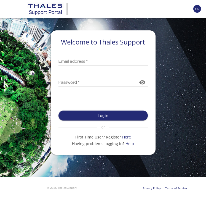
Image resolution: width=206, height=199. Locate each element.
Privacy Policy (152, 188)
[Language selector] (197, 8)
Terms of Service (176, 188)
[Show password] (142, 82)
